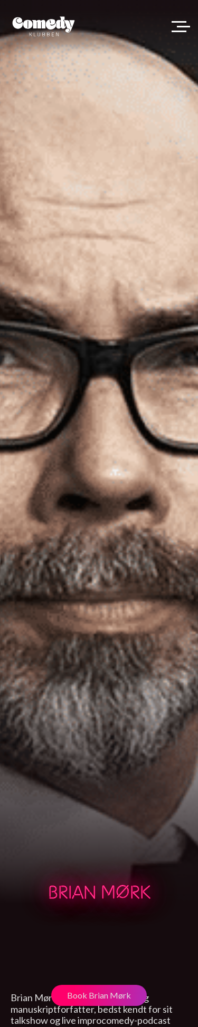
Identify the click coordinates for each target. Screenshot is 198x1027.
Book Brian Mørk (99, 995)
